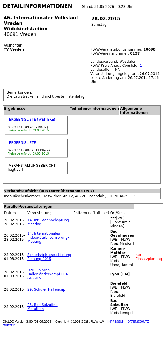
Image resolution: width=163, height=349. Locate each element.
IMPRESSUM (116, 321)
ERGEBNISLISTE (22, 143)
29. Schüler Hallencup (46, 289)
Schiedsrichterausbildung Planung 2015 (49, 257)
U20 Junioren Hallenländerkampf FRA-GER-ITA (48, 274)
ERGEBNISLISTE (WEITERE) (31, 120)
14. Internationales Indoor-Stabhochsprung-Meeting (48, 237)
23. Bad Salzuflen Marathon (42, 307)
